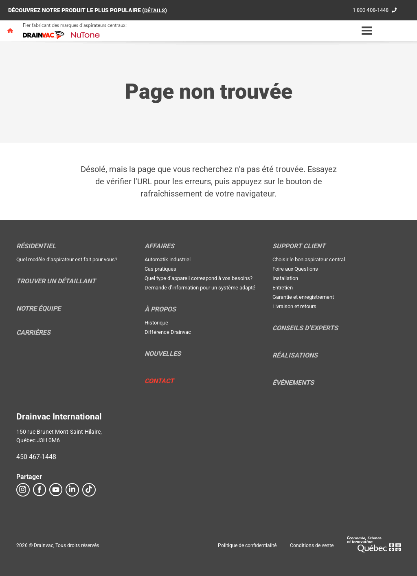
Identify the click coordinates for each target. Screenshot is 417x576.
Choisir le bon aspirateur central (308, 259)
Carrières (33, 332)
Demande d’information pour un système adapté (200, 288)
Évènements (293, 383)
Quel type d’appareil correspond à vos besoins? (198, 278)
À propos (160, 309)
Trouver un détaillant (56, 281)
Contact (159, 381)
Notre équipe (38, 308)
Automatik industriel (168, 259)
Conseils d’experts (305, 328)
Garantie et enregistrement (303, 297)
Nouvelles (163, 354)
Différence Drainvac (168, 332)
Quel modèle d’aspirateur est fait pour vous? (66, 259)
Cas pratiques (160, 269)
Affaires (159, 246)
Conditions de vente (312, 545)
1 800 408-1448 (368, 10)
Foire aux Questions (295, 269)
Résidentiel (36, 246)
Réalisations (295, 355)
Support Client (298, 246)
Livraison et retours (294, 306)
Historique (156, 323)
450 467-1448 (36, 457)
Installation (285, 278)
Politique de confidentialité (247, 545)
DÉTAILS (155, 10)
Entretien (282, 288)
